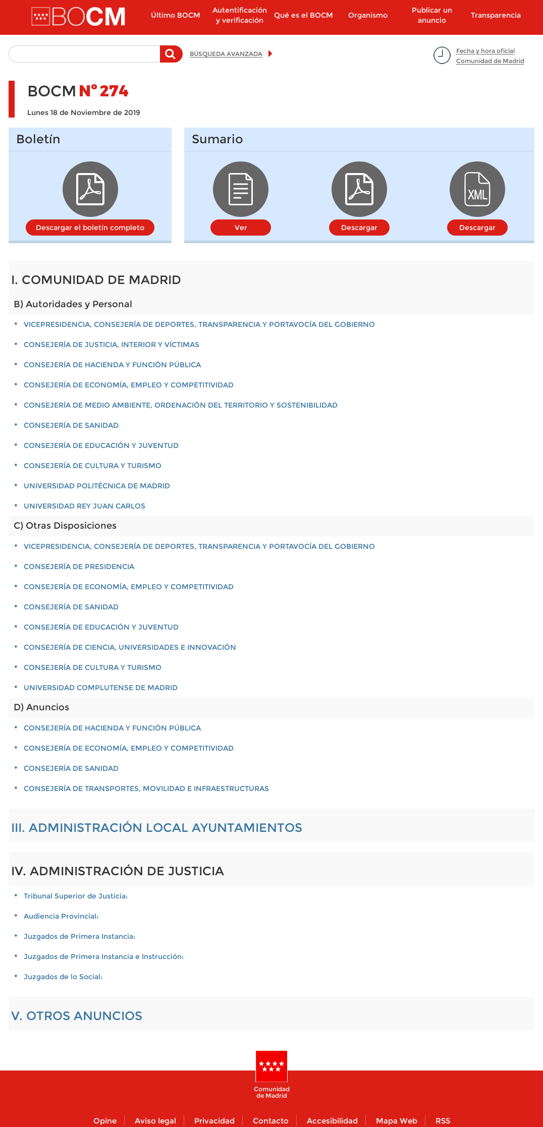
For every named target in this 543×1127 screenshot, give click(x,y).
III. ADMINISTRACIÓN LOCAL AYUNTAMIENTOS (156, 827)
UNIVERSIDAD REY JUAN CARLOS (84, 506)
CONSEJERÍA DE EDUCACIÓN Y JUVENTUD (101, 445)
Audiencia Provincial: (61, 916)
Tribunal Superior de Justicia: (76, 895)
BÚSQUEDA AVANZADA (226, 54)
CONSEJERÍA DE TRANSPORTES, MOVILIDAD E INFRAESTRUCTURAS (146, 788)
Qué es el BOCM (303, 15)
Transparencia (496, 15)
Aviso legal (155, 1120)
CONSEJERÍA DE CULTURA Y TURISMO (92, 465)
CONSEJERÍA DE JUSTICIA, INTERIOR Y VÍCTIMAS (111, 344)
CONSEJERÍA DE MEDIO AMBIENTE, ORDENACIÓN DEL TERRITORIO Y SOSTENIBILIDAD (181, 405)
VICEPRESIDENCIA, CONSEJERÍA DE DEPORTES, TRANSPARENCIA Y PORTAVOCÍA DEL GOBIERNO (199, 324)
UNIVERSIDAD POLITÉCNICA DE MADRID (97, 485)
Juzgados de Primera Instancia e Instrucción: (104, 956)
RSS (443, 1120)
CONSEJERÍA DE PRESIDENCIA (79, 566)
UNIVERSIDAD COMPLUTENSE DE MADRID (101, 687)
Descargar (359, 227)
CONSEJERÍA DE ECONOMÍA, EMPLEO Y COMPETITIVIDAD (129, 384)
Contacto (271, 1120)
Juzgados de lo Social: (63, 976)
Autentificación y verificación (239, 15)
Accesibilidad (332, 1120)
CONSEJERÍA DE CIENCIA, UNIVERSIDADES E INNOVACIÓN (130, 647)
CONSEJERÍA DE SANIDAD (71, 425)
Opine (105, 1120)
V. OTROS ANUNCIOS (76, 1015)
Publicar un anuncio (432, 15)
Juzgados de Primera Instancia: (79, 936)
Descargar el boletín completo (90, 227)
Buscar (171, 59)
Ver (241, 227)
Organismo (368, 15)
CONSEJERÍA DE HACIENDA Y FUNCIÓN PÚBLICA (112, 364)
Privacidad (214, 1120)
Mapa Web (396, 1120)
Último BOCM (175, 15)
